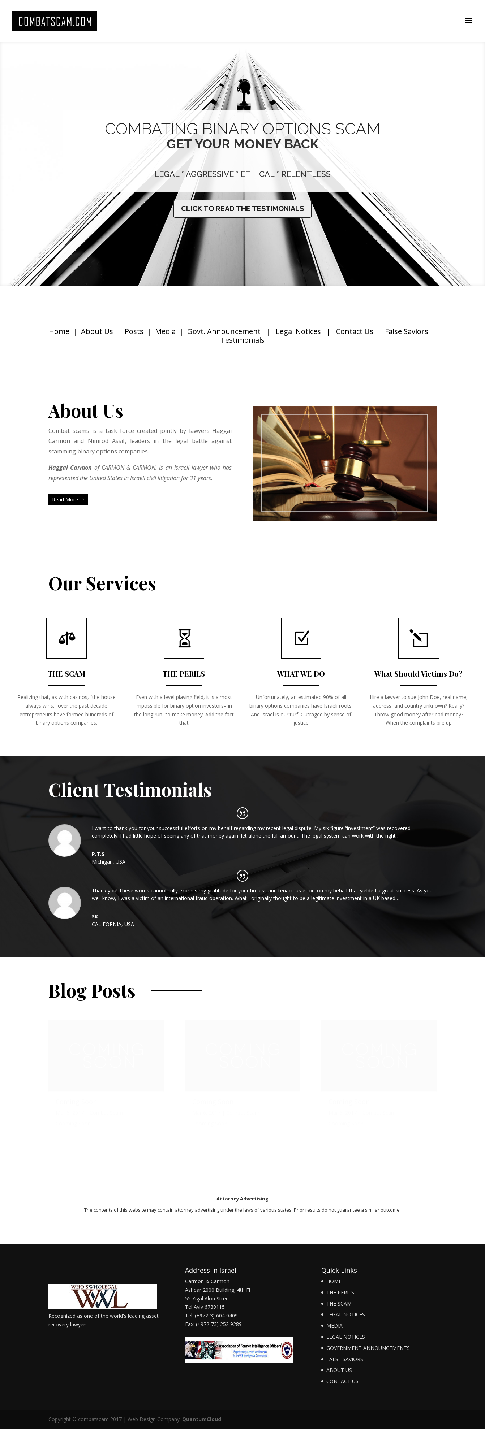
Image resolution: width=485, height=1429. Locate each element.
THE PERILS (340, 1292)
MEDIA (334, 1325)
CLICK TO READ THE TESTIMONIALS (242, 208)
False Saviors (406, 331)
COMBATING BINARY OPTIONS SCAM (242, 129)
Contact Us (354, 331)
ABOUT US (339, 1370)
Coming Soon (76, 1107)
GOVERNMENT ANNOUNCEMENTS (368, 1348)
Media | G (174, 331)
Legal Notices (298, 331)
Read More (65, 499)
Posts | (140, 331)
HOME (334, 1281)
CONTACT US (342, 1381)
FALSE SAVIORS (344, 1359)
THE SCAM (339, 1303)
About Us (97, 331)
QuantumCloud (201, 1419)
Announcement (233, 331)
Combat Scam (106, 1118)
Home (59, 331)
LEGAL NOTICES (345, 1314)
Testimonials (242, 340)
